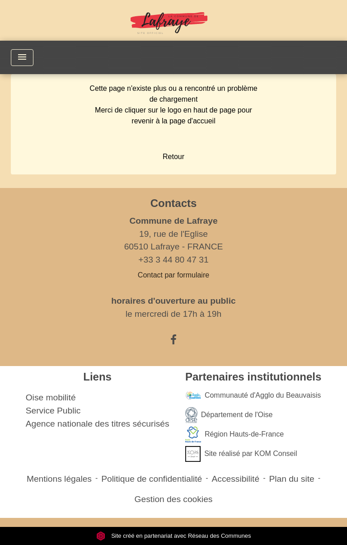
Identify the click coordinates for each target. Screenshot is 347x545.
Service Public (53, 410)
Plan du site (291, 479)
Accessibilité (236, 479)
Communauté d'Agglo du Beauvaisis (253, 396)
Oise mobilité (51, 397)
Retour (173, 156)
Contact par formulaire (173, 275)
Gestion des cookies (174, 499)
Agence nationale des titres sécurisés (97, 423)
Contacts (173, 203)
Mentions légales (59, 479)
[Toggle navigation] (22, 57)
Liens (97, 377)
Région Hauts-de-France (234, 434)
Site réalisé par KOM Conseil (241, 454)
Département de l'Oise (229, 415)
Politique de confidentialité (151, 479)
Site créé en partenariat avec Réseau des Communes (173, 535)
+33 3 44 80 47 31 (173, 259)
